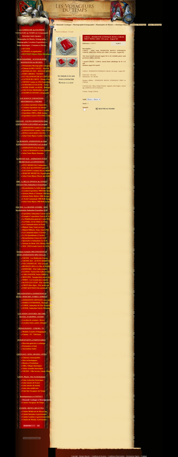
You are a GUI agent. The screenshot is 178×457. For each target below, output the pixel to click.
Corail (71, 32)
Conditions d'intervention (116, 456)
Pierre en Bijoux (61, 32)
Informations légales (133, 456)
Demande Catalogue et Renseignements (36, 400)
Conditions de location (99, 456)
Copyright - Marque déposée (80, 456)
